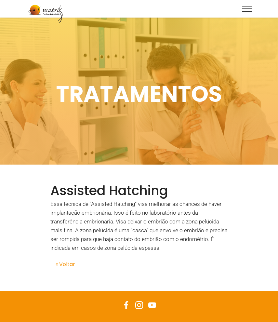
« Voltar (65, 264)
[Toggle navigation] (247, 8)
